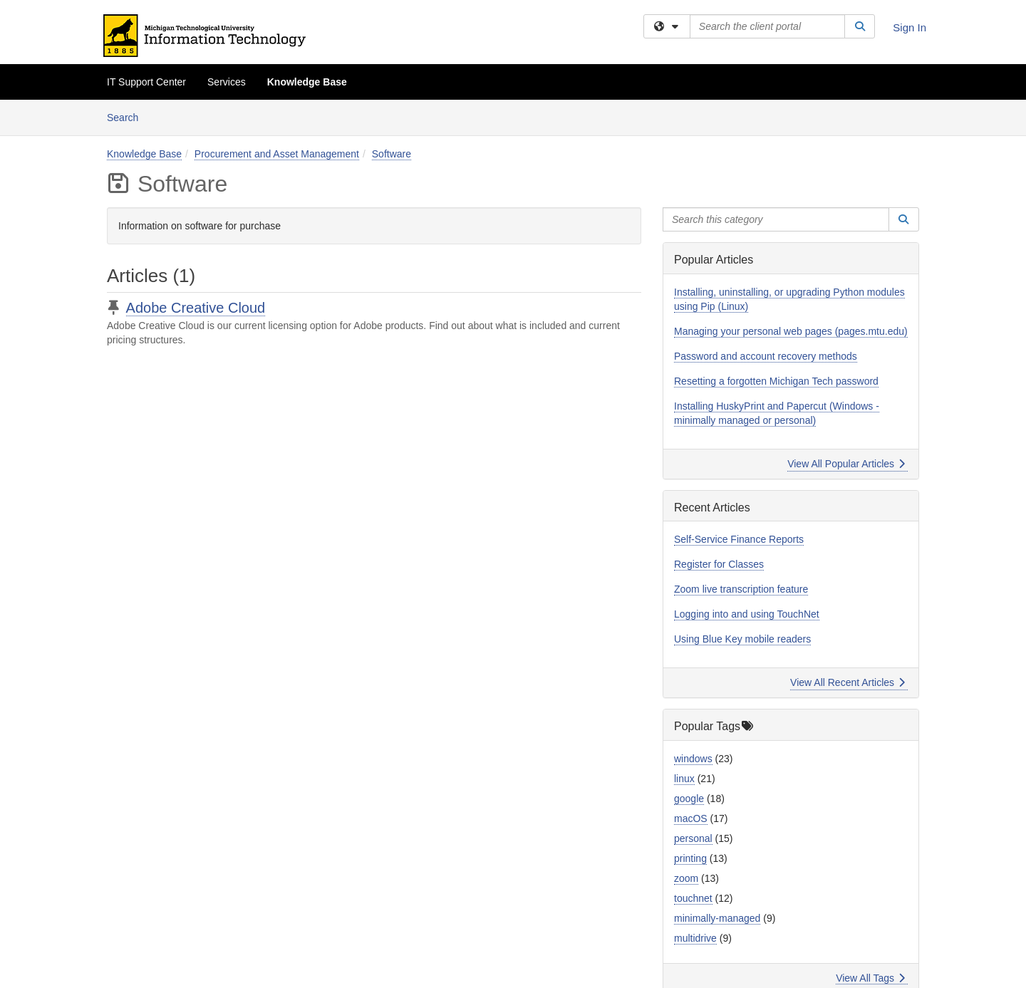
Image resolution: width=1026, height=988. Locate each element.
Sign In (909, 27)
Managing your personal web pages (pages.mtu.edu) (791, 331)
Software (391, 154)
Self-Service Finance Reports (739, 539)
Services (226, 82)
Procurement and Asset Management (277, 154)
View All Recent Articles (847, 682)
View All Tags (870, 978)
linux (684, 778)
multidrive (695, 938)
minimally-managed (717, 918)
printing (690, 858)
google (689, 798)
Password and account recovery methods (765, 356)
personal (693, 838)
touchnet (693, 898)
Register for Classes (719, 564)
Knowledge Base (307, 82)
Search (128, 116)
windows (693, 758)
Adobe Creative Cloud (196, 308)
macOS (691, 818)
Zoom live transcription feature (741, 589)
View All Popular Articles (846, 463)
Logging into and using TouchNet (746, 614)
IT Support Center (146, 82)
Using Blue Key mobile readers (742, 639)
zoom (686, 878)
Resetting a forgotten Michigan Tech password (776, 381)
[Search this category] (776, 219)
